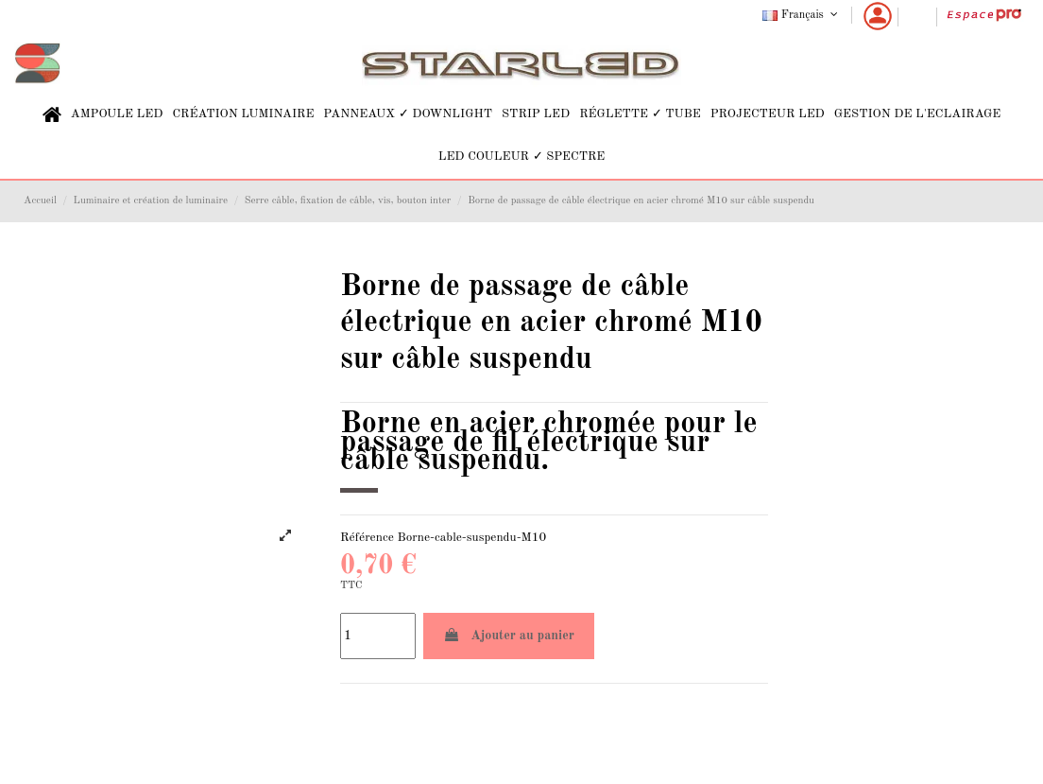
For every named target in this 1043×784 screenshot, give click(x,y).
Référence (367, 537)
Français (801, 15)
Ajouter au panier (508, 635)
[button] (117, 115)
